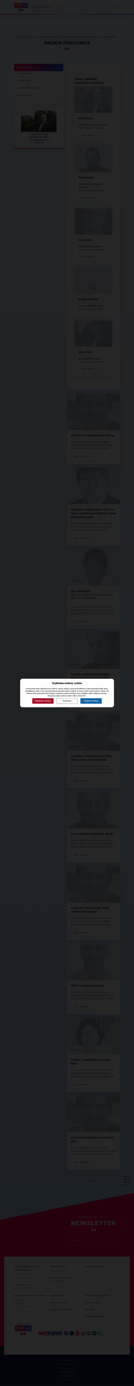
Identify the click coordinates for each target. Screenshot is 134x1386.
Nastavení (67, 701)
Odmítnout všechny (43, 701)
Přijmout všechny (91, 701)
